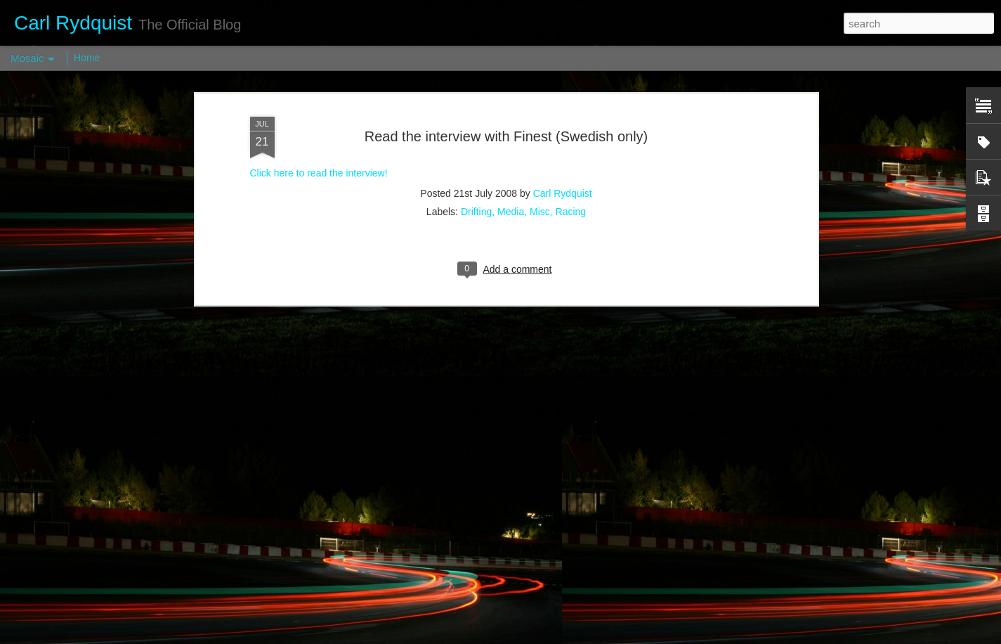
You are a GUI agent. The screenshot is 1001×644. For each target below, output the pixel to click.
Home (87, 57)
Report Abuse (585, 636)
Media (510, 142)
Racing (571, 142)
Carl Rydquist (562, 124)
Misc (540, 142)
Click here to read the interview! (319, 104)
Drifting (476, 142)
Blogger (545, 636)
